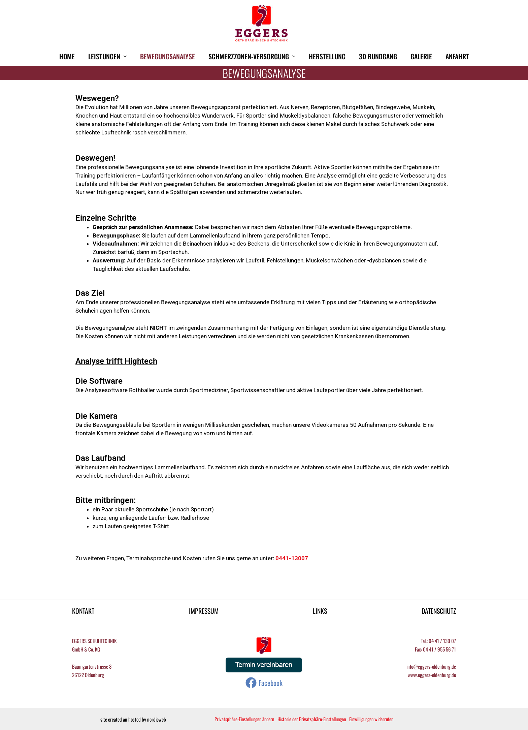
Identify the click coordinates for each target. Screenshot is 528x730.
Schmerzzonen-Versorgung (248, 56)
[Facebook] (264, 683)
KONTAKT (83, 611)
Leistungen (104, 56)
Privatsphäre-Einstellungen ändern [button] (246, 719)
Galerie (421, 56)
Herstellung (327, 56)
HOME (67, 56)
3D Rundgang (378, 56)
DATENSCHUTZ (438, 611)
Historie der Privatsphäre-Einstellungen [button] (317, 719)
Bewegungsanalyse (167, 56)
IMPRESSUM (203, 611)
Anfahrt (457, 56)
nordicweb (156, 719)
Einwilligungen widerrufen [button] (379, 719)
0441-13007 (291, 558)
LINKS (319, 611)
